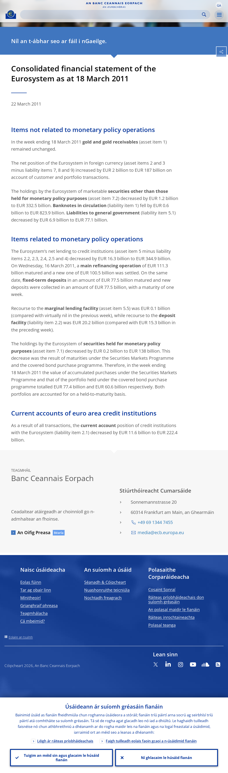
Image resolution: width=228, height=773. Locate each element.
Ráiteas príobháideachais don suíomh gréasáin (176, 599)
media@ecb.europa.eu (161, 532)
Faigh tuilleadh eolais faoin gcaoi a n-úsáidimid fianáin (151, 741)
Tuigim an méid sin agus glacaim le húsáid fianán (61, 757)
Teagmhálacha (34, 613)
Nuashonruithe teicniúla (107, 590)
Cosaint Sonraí (161, 589)
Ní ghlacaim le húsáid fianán (166, 757)
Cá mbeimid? (32, 621)
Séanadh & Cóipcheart (105, 582)
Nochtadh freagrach (103, 597)
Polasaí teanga (162, 625)
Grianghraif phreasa (39, 605)
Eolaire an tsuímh (21, 637)
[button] (219, 5)
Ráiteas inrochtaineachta (171, 617)
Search (204, 14)
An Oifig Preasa (34, 532)
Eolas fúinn (30, 582)
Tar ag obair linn (35, 590)
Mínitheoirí (30, 597)
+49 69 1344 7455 (155, 522)
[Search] (111, 14)
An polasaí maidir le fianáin (174, 609)
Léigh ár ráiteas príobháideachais (65, 741)
